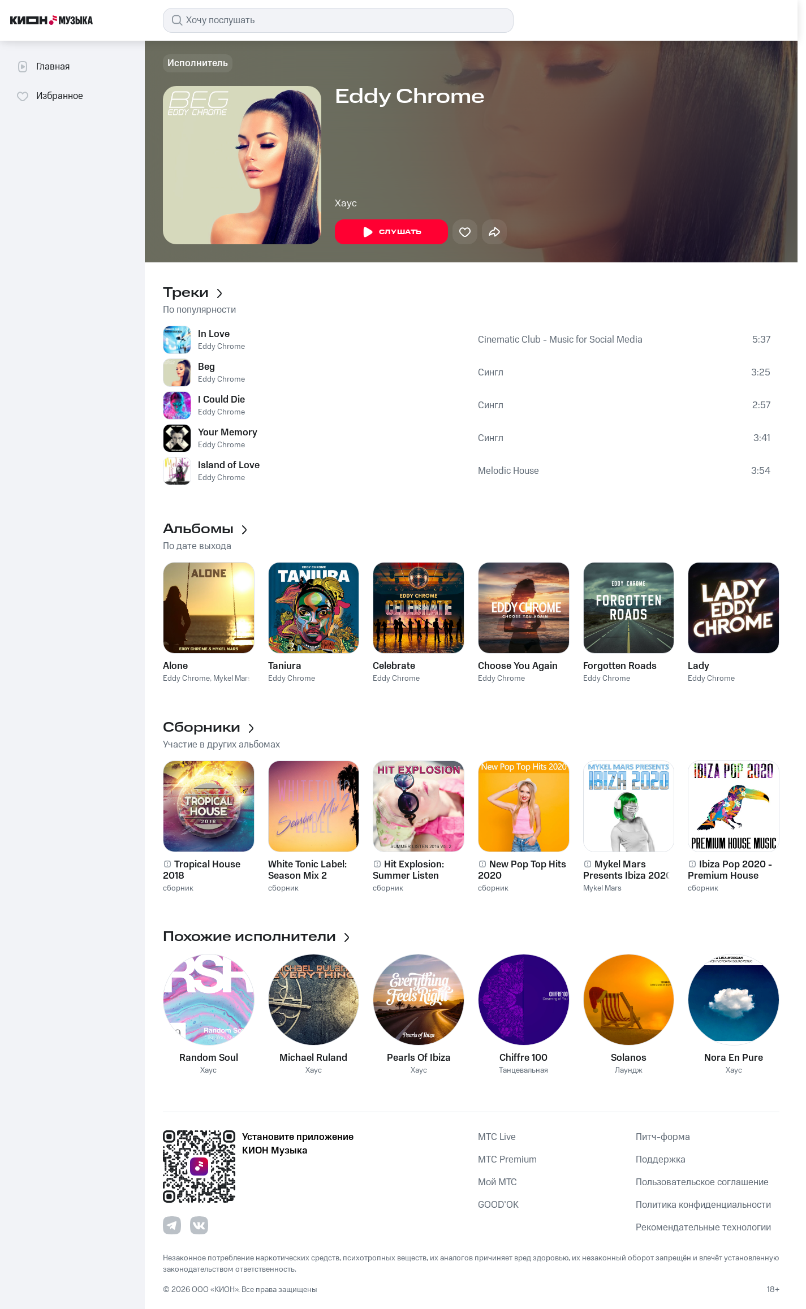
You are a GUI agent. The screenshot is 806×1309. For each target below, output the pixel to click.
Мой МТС (497, 1182)
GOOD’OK (498, 1205)
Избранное (49, 96)
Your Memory (227, 432)
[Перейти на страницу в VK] (199, 1225)
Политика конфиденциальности (703, 1205)
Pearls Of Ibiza (419, 1058)
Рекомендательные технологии (703, 1227)
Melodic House (508, 471)
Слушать (391, 232)
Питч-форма (663, 1137)
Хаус (346, 203)
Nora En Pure (733, 1058)
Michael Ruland (313, 1058)
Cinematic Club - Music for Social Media (560, 340)
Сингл (490, 372)
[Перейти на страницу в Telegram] (172, 1225)
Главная (43, 67)
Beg (206, 367)
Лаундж (629, 1070)
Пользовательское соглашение (702, 1182)
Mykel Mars (232, 678)
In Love (214, 334)
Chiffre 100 (523, 1058)
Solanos (628, 1058)
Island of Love (229, 465)
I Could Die (221, 400)
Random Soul (208, 1058)
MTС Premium (507, 1160)
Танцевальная (523, 1070)
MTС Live (497, 1137)
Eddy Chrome (221, 346)
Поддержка (661, 1160)
